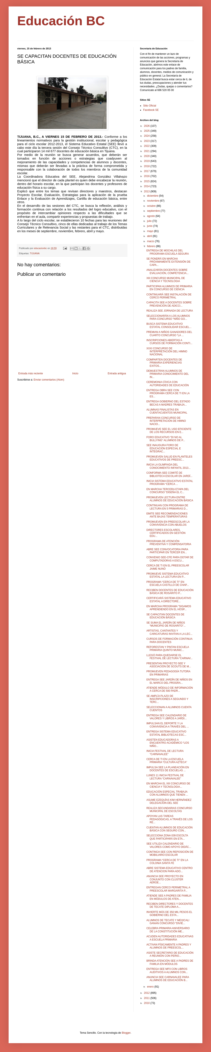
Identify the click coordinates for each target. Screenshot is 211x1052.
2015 (147, 181)
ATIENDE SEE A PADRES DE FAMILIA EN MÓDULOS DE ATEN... (168, 897)
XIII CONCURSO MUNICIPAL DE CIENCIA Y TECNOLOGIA (165, 280)
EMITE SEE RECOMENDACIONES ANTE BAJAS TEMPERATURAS (167, 515)
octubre (151, 205)
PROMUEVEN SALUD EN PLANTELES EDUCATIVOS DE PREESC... (169, 458)
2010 (147, 1003)
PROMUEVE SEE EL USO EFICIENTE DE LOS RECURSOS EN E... (168, 431)
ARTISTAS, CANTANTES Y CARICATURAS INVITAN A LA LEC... (169, 632)
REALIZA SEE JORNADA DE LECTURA (169, 310)
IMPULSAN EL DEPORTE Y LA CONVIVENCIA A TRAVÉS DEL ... (167, 725)
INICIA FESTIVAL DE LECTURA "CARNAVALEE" (164, 752)
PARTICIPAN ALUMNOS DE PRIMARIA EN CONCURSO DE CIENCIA (169, 288)
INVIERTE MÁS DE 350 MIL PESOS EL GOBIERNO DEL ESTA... (169, 914)
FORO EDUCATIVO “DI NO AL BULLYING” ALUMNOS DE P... (165, 439)
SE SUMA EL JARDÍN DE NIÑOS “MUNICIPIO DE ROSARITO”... (166, 624)
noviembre (153, 200)
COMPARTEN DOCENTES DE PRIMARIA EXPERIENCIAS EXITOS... (164, 362)
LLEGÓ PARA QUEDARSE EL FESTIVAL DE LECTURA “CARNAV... (169, 657)
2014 (147, 186)
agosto (151, 216)
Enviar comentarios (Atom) (49, 379)
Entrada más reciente (30, 373)
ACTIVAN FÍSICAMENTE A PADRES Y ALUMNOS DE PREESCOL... (168, 946)
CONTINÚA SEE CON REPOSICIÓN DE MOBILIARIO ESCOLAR (169, 853)
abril (150, 236)
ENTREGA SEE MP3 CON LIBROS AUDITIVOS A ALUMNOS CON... (167, 970)
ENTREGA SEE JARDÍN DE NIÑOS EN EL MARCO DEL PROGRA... (169, 681)
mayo (150, 231)
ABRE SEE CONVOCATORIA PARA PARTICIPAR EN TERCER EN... (167, 551)
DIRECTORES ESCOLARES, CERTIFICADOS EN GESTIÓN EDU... (165, 533)
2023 (147, 141)
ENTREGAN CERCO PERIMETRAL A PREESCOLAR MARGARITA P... (168, 889)
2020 (147, 156)
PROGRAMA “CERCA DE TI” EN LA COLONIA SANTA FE (167, 862)
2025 (147, 130)
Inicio (75, 373)
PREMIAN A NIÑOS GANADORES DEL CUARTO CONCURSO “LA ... (169, 334)
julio (149, 221)
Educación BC (61, 21)
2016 (147, 176)
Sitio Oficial (149, 105)
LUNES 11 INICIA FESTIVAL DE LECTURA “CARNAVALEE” (165, 777)
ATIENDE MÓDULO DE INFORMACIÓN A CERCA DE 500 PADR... (169, 689)
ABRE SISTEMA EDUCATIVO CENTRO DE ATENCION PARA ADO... (169, 870)
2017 (147, 171)
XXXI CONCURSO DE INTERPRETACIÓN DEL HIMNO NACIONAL (166, 351)
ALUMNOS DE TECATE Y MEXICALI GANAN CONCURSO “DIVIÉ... (167, 922)
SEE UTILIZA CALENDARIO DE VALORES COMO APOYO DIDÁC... (168, 845)
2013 (147, 191)
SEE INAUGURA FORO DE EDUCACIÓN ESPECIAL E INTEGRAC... (163, 448)
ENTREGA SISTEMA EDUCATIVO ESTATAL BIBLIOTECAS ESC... (166, 733)
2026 (147, 125)
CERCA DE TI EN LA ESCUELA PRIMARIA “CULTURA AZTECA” (166, 761)
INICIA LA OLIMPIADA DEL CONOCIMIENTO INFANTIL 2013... (168, 466)
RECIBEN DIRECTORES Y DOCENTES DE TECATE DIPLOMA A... (169, 905)
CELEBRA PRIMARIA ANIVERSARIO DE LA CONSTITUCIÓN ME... (168, 930)
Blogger (126, 1032)
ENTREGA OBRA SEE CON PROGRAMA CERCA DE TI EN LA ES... (167, 393)
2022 (147, 145)
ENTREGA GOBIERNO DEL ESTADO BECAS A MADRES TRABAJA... (168, 403)
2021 (147, 151)
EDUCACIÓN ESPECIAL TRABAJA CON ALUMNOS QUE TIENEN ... (167, 793)
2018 (147, 166)
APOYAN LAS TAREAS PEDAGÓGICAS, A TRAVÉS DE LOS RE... (169, 819)
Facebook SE (151, 109)
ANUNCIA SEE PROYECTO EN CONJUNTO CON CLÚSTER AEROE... (164, 879)
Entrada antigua (117, 373)
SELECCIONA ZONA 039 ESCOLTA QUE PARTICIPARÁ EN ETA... (167, 837)
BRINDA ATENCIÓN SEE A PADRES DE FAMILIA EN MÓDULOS (169, 962)
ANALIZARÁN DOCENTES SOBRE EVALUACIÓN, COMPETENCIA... (167, 271)
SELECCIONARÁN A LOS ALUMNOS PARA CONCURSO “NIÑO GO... (168, 317)
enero (150, 986)
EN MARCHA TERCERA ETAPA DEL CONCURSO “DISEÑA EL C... (167, 491)
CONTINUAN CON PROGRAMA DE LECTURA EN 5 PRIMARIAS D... (167, 507)
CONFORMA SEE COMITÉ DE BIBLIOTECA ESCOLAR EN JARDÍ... (169, 474)
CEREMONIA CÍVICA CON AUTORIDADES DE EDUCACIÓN (167, 384)
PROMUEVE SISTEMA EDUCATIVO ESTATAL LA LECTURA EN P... (167, 575)
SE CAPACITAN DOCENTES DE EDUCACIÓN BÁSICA (165, 616)
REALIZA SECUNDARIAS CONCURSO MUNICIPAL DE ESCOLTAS (169, 810)
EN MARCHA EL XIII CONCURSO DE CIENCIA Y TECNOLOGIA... (168, 785)
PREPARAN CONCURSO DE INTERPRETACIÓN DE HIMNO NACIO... (166, 421)
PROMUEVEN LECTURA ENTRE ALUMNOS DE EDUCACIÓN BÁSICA (169, 499)
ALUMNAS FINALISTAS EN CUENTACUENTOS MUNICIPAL (166, 411)
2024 (147, 135)
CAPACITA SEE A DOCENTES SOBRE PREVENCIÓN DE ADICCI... (169, 304)
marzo (151, 241)
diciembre (153, 195)
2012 (147, 992)
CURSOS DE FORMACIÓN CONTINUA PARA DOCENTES (169, 640)
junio (150, 225)
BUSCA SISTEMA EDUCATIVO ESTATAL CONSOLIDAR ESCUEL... (168, 325)
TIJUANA (35, 253)
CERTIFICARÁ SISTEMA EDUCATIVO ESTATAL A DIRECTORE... (168, 600)
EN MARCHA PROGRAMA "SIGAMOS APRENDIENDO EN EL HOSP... (168, 608)
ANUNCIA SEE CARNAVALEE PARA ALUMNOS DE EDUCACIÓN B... (167, 979)
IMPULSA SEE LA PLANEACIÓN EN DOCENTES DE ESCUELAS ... (167, 769)
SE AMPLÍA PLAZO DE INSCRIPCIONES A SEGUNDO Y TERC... (167, 699)
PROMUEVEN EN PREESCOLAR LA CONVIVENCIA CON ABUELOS (167, 523)
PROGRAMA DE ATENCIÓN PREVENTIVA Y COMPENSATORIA (168, 543)
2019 (147, 161)
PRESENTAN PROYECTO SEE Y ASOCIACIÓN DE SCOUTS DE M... (168, 665)
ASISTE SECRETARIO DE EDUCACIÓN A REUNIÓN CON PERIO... (169, 954)
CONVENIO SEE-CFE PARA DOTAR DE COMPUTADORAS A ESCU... (169, 559)
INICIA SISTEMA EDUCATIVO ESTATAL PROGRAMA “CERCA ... (169, 483)
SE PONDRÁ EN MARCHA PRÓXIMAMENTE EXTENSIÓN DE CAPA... (168, 262)
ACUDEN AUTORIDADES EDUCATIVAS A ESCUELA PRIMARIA (169, 938)
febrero (151, 246)
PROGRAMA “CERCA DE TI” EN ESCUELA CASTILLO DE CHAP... (167, 583)
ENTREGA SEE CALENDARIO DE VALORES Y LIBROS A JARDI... (166, 717)
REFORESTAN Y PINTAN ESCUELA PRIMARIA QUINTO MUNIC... (167, 649)
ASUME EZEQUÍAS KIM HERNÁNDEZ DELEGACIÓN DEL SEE (168, 801)
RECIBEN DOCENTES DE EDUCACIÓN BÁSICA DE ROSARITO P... (170, 592)
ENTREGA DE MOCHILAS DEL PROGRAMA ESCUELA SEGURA (167, 252)
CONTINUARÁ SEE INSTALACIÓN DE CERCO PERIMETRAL (168, 296)
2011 (147, 998)
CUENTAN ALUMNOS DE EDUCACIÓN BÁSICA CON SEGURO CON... (169, 829)
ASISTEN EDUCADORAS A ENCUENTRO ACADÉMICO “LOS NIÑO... (167, 743)
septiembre (154, 210)
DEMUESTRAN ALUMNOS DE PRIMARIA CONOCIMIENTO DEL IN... (167, 374)
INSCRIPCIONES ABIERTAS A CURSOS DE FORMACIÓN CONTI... (169, 342)
